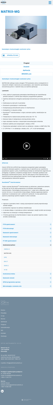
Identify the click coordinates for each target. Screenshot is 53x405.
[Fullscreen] (49, 158)
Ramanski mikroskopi (10, 237)
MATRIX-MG (7, 253)
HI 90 (5, 269)
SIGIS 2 (6, 265)
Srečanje (4, 336)
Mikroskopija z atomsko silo (12, 286)
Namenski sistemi (8, 278)
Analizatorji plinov (9, 245)
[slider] (25, 158)
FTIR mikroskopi (8, 228)
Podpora (3, 324)
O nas (3, 316)
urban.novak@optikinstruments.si (11, 375)
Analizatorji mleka (9, 274)
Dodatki (26, 67)
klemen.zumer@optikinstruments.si (12, 385)
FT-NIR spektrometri (9, 241)
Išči (2, 330)
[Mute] (47, 158)
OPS (5, 257)
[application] (26, 146)
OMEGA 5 (7, 249)
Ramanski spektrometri (10, 232)
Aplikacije (26, 70)
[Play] (3, 158)
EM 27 (6, 261)
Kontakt (3, 333)
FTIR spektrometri (9, 224)
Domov (3, 310)
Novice (3, 319)
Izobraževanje (5, 327)
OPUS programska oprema (11, 282)
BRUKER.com (26, 74)
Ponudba (3, 313)
